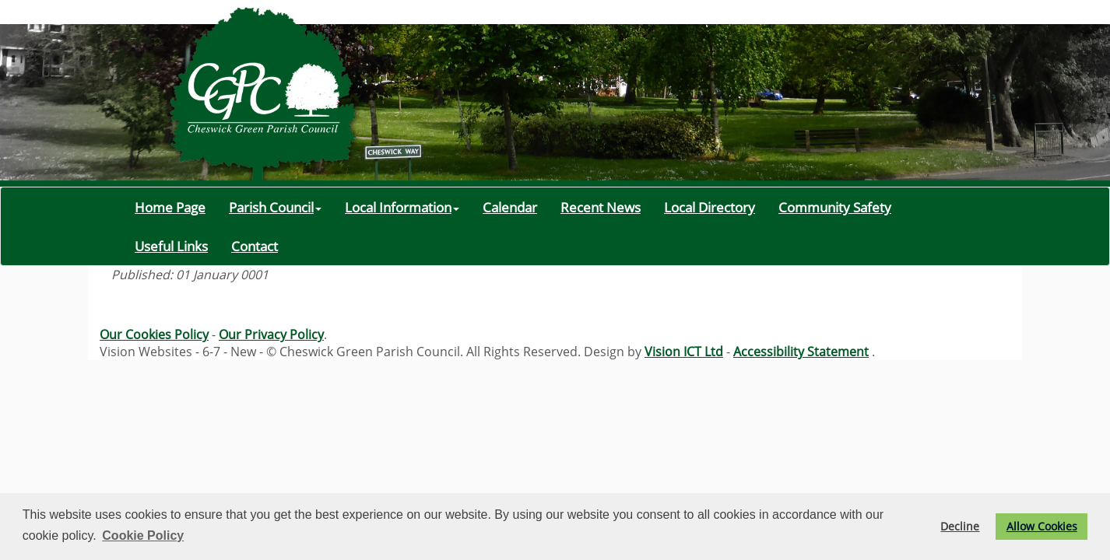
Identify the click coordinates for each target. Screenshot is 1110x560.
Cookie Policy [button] (143, 535)
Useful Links (171, 245)
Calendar (510, 207)
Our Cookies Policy (154, 334)
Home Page (170, 207)
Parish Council (275, 207)
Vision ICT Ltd (684, 351)
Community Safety (834, 207)
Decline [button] (959, 526)
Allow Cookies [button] (1041, 526)
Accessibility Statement (801, 351)
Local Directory (709, 207)
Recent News (600, 207)
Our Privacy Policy (271, 334)
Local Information (402, 207)
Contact (254, 245)
